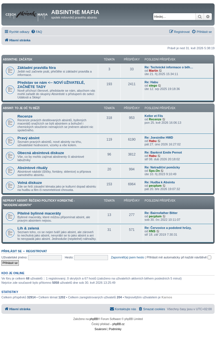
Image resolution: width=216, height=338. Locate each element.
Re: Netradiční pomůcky (162, 167)
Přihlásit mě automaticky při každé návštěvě (179, 257)
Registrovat (36, 251)
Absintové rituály (32, 168)
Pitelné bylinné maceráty (39, 213)
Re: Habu (151, 82)
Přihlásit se (11, 251)
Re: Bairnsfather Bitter (161, 213)
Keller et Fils (154, 116)
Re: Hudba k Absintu (160, 182)
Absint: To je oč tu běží (21, 108)
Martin (153, 70)
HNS (152, 231)
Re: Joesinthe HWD (159, 137)
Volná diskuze (29, 183)
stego (153, 85)
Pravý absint (28, 138)
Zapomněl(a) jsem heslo (127, 257)
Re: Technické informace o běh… (169, 67)
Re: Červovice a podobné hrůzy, (168, 227)
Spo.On (154, 170)
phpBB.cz (118, 324)
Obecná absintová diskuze (40, 153)
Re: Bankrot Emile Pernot (163, 152)
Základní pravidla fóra (36, 68)
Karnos (166, 297)
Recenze (25, 116)
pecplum (155, 185)
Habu (153, 141)
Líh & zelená (28, 228)
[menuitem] (36, 31)
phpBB (93, 319)
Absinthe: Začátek (17, 59)
